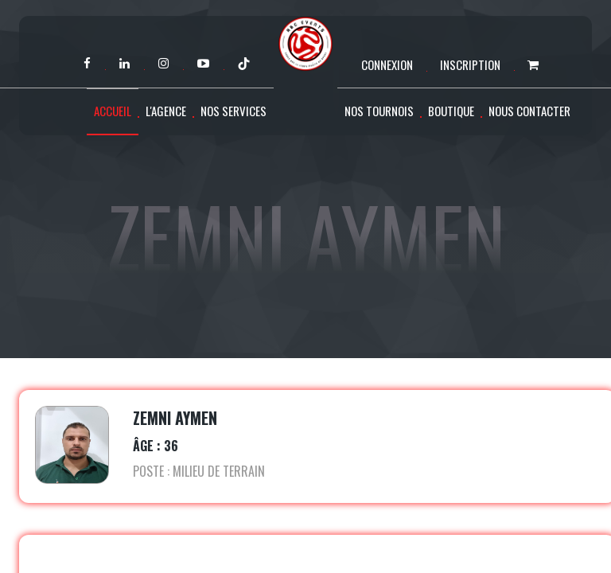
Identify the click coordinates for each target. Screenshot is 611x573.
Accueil (112, 110)
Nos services (233, 110)
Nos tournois (379, 110)
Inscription (470, 64)
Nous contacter (529, 110)
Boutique (451, 110)
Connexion (387, 64)
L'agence (166, 110)
